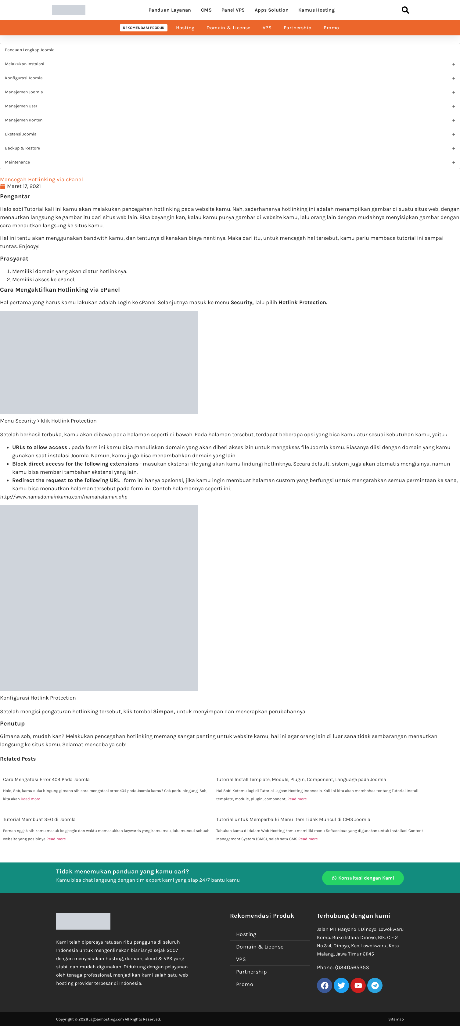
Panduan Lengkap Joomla (30, 49)
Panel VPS (233, 10)
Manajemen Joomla (24, 92)
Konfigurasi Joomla (24, 78)
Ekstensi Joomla (21, 134)
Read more (30, 799)
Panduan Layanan (170, 10)
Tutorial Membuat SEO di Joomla (39, 819)
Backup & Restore (22, 148)
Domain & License (228, 28)
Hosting (185, 28)
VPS (267, 28)
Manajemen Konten (23, 120)
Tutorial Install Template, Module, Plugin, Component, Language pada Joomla (301, 779)
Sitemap (396, 1019)
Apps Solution (272, 10)
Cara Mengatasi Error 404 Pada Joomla (46, 779)
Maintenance (17, 162)
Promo (331, 28)
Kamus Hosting (316, 10)
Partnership (297, 28)
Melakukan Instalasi (24, 64)
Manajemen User (21, 106)
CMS (206, 10)
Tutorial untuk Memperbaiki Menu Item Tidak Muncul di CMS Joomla (293, 819)
